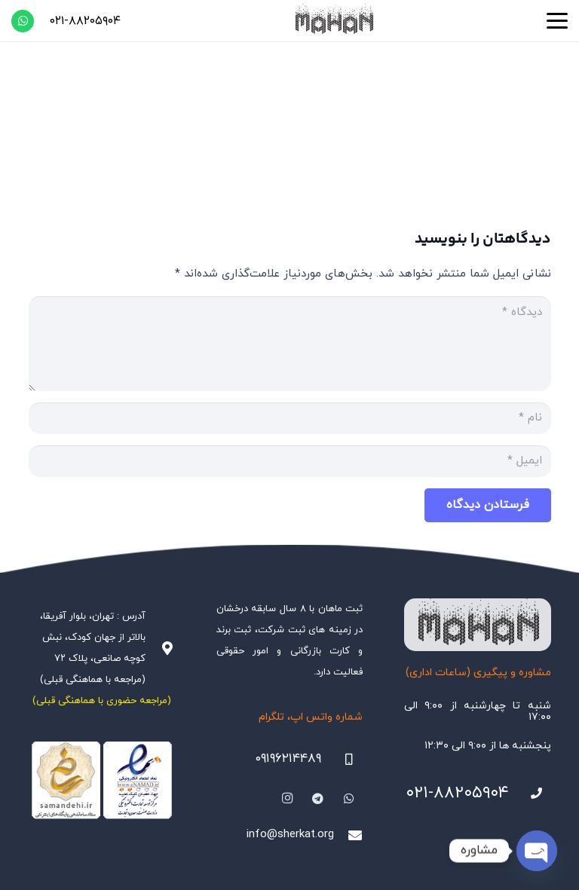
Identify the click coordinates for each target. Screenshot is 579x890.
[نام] (290, 418)
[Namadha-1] (102, 780)
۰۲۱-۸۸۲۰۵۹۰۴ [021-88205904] (457, 793)
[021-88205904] (530, 793)
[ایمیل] (290, 461)
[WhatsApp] (22, 21)
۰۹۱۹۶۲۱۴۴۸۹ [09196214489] (288, 759)
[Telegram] (318, 798)
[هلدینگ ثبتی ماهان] (333, 21)
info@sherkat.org (290, 835)
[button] (557, 21)
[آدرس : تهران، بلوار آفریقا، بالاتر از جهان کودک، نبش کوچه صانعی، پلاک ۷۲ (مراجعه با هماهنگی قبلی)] (160, 648)
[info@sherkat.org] (348, 835)
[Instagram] (288, 798)
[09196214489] (342, 759)
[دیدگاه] (290, 343)
